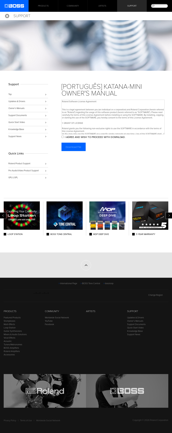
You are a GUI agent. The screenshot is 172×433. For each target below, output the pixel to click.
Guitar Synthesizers (13, 331)
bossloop (109, 283)
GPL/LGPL (13, 177)
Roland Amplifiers (12, 351)
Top (10, 94)
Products (10, 311)
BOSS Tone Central (91, 283)
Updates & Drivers (16, 101)
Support (132, 6)
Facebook (49, 324)
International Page (68, 283)
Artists (102, 6)
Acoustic (8, 341)
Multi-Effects (9, 324)
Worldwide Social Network (57, 317)
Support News (15, 136)
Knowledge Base (16, 129)
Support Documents (17, 115)
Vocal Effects (9, 337)
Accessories (9, 354)
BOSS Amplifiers (11, 348)
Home (7, 16)
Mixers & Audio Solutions (15, 334)
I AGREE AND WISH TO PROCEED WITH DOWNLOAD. (95, 137)
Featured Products (12, 317)
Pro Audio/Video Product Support (23, 170)
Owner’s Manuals (16, 108)
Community (73, 6)
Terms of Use (26, 420)
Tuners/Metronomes (13, 344)
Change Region (158, 295)
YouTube (49, 321)
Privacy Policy (10, 420)
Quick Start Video (16, 122)
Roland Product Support (19, 163)
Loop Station (10, 327)
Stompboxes (9, 321)
